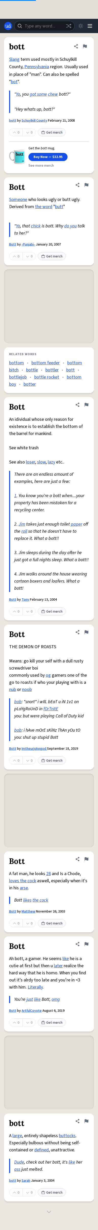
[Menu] (90, 26)
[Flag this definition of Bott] (86, 185)
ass (17, 1169)
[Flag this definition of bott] (85, 46)
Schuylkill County (34, 120)
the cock (40, 900)
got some (38, 94)
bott (12, 120)
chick (36, 226)
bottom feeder (45, 363)
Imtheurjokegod (34, 748)
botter (30, 384)
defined (41, 1150)
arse (24, 888)
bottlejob (18, 377)
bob (18, 702)
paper (76, 524)
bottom (16, 363)
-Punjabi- (28, 244)
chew (53, 94)
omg (56, 999)
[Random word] (69, 26)
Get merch (51, 132)
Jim (22, 524)
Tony (25, 599)
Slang (14, 59)
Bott (12, 244)
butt (59, 207)
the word (43, 207)
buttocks (67, 1136)
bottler (52, 370)
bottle (32, 370)
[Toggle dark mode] (81, 26)
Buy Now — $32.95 (48, 157)
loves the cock (22, 881)
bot (14, 82)
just (29, 999)
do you (70, 226)
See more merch (41, 165)
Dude (19, 1162)
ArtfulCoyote (32, 1010)
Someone (18, 199)
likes (27, 900)
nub (12, 689)
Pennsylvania (36, 67)
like (65, 959)
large (17, 1136)
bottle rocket (46, 377)
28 (48, 874)
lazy (51, 462)
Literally (35, 987)
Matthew (28, 911)
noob (27, 689)
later (58, 966)
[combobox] (44, 26)
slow (41, 462)
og (48, 675)
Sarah (26, 1180)
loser (30, 462)
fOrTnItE (50, 709)
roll (24, 531)
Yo (18, 94)
